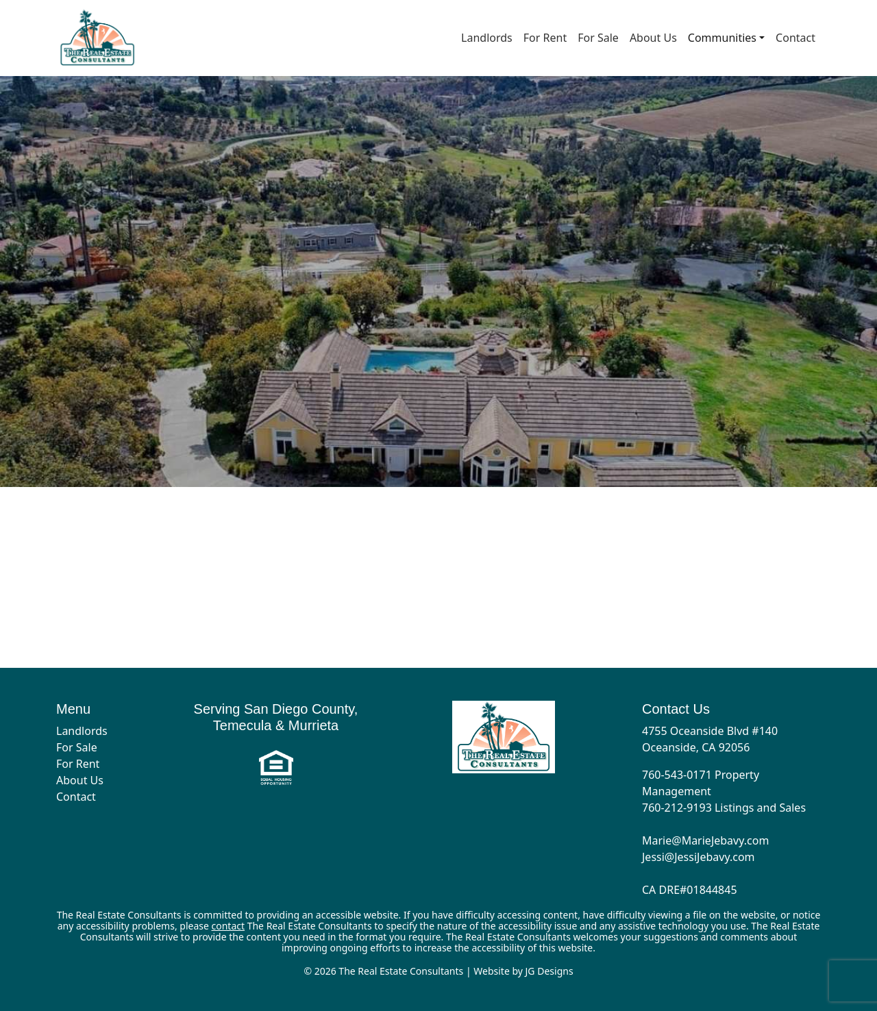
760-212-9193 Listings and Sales (724, 807)
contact (228, 925)
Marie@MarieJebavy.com (705, 840)
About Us (653, 37)
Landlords (486, 37)
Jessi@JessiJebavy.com (698, 856)
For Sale (598, 37)
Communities (722, 37)
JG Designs (549, 970)
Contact (795, 37)
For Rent (545, 37)
